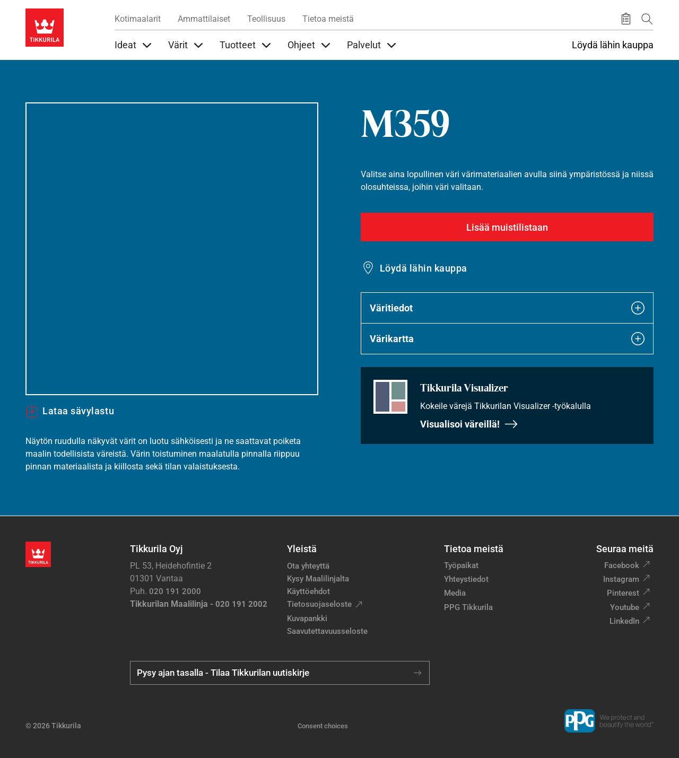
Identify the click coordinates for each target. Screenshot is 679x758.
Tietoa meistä (328, 19)
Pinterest (623, 593)
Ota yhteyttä (308, 566)
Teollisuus (266, 19)
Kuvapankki (307, 618)
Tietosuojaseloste (319, 604)
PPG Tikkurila (468, 607)
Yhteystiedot (466, 579)
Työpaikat (461, 565)
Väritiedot (507, 308)
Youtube (624, 607)
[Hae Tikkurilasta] (647, 19)
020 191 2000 (175, 591)
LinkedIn (624, 621)
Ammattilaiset (204, 19)
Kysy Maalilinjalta (318, 578)
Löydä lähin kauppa (613, 45)
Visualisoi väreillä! (469, 424)
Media (455, 593)
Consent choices (323, 726)
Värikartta (507, 338)
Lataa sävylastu (69, 411)
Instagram (621, 579)
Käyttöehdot (308, 591)
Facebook (621, 565)
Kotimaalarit (138, 19)
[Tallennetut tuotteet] (626, 19)
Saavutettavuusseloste (327, 631)
